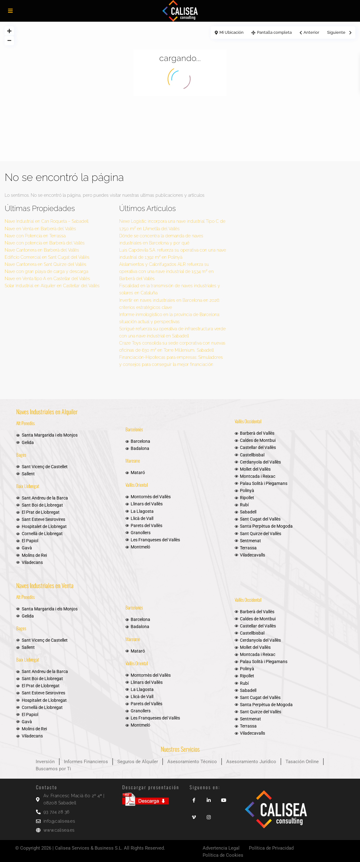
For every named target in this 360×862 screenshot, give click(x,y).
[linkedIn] (209, 798)
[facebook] (194, 798)
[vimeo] (194, 815)
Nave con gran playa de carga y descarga (46, 271)
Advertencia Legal (221, 848)
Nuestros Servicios (180, 749)
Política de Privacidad (271, 848)
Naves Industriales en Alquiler (47, 411)
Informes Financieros (86, 761)
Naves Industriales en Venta (45, 585)
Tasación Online (302, 761)
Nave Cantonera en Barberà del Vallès (42, 250)
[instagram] (209, 815)
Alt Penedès (25, 423)
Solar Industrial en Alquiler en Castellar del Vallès (52, 285)
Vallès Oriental (136, 484)
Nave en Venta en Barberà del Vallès (40, 228)
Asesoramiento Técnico (192, 761)
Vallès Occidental (248, 421)
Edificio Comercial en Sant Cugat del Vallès (47, 257)
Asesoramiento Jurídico (251, 761)
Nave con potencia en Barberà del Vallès (45, 242)
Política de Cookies (223, 855)
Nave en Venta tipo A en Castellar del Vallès (47, 278)
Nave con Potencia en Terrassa (35, 235)
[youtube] (223, 798)
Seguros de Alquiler (137, 761)
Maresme (132, 460)
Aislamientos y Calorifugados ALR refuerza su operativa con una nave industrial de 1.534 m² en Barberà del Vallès (166, 271)
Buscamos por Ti (53, 769)
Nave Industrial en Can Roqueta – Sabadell (46, 221)
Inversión (45, 761)
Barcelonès (134, 429)
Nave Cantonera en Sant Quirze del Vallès (45, 264)
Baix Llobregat (27, 485)
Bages (21, 454)
